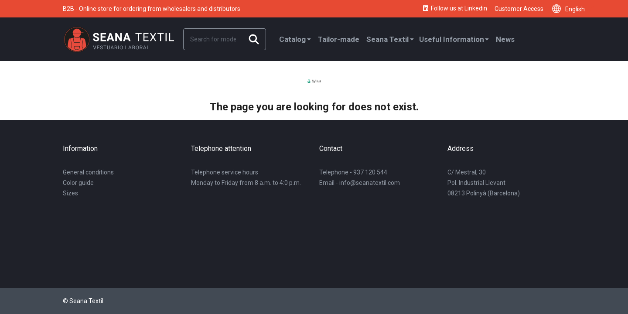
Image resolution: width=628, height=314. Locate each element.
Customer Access (519, 8)
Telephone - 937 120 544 (353, 172)
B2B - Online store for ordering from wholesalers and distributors (151, 8)
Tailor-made (338, 39)
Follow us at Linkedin (454, 8)
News (505, 39)
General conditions (88, 172)
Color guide (78, 182)
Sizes (70, 193)
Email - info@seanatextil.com (359, 182)
